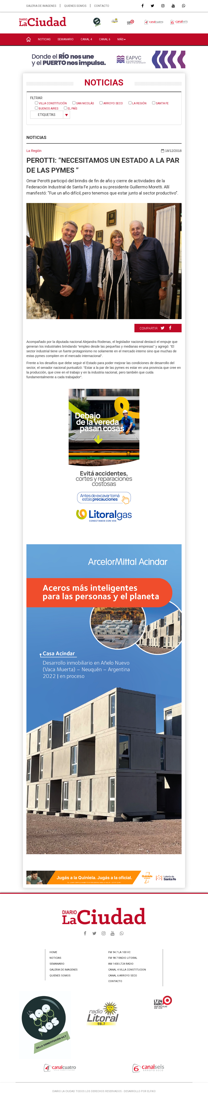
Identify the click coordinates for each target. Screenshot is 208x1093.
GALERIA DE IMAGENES (41, 6)
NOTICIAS (44, 39)
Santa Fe (160, 103)
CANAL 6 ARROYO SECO (122, 975)
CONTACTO (101, 6)
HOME (53, 952)
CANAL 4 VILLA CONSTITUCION (127, 969)
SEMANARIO (66, 39)
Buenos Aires (46, 108)
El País (70, 108)
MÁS (121, 39)
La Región (137, 103)
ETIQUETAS (46, 115)
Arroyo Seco (111, 103)
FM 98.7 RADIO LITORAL (122, 957)
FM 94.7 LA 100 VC (119, 952)
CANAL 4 (86, 39)
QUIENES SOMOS (75, 6)
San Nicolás (83, 103)
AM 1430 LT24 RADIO (120, 963)
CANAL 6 (104, 39)
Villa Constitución (51, 103)
